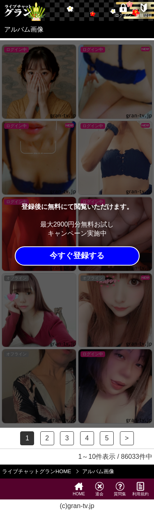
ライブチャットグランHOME (36, 471)
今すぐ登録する (77, 256)
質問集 (120, 489)
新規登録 (144, 10)
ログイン (123, 10)
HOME (79, 489)
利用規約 (140, 489)
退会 (99, 489)
